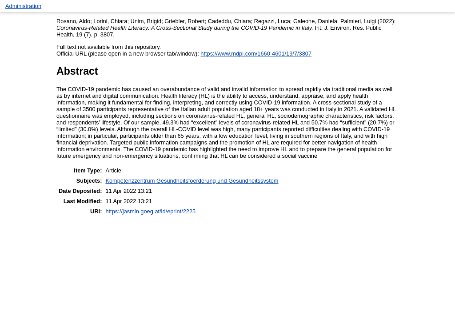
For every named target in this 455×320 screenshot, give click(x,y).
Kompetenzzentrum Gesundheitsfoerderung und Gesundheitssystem (191, 180)
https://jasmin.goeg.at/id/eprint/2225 (150, 211)
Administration (23, 6)
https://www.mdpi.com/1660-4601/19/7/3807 (255, 53)
